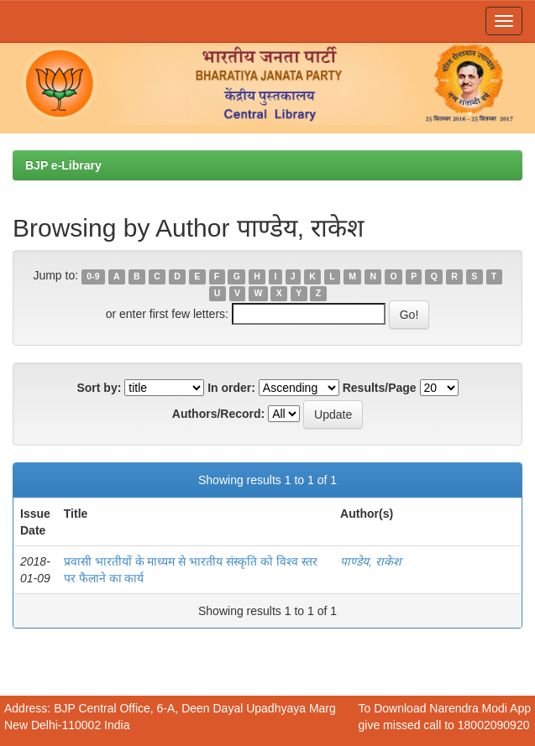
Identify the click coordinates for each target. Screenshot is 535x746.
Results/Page (380, 387)
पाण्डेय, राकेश (370, 561)
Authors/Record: (218, 413)
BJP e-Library (63, 165)
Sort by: (98, 387)
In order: (231, 387)
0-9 (93, 276)
